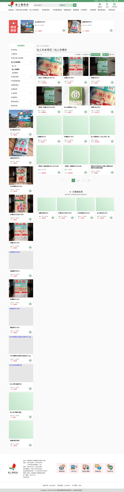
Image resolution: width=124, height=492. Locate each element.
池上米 (14, 66)
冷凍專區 (14, 93)
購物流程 (62, 471)
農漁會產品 (15, 101)
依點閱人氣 (85, 54)
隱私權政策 (26, 477)
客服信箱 (98, 471)
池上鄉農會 (102, 1)
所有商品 (14, 50)
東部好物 (14, 106)
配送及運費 (85, 471)
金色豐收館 (110, 1)
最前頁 (63, 180)
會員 (107, 7)
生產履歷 (96, 1)
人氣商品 (14, 54)
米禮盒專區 (15, 77)
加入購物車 (64, 30)
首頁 (38, 46)
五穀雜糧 (15, 73)
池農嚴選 (14, 89)
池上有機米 (15, 69)
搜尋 (74, 5)
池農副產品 (15, 85)
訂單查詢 (114, 7)
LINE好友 (110, 471)
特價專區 (14, 97)
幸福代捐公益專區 (17, 58)
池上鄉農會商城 (21, 5)
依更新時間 (96, 54)
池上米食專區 (15, 62)
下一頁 (83, 180)
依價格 (77, 54)
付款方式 (74, 471)
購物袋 (100, 7)
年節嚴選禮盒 (15, 81)
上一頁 (68, 180)
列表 (113, 54)
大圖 (106, 54)
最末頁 (88, 180)
